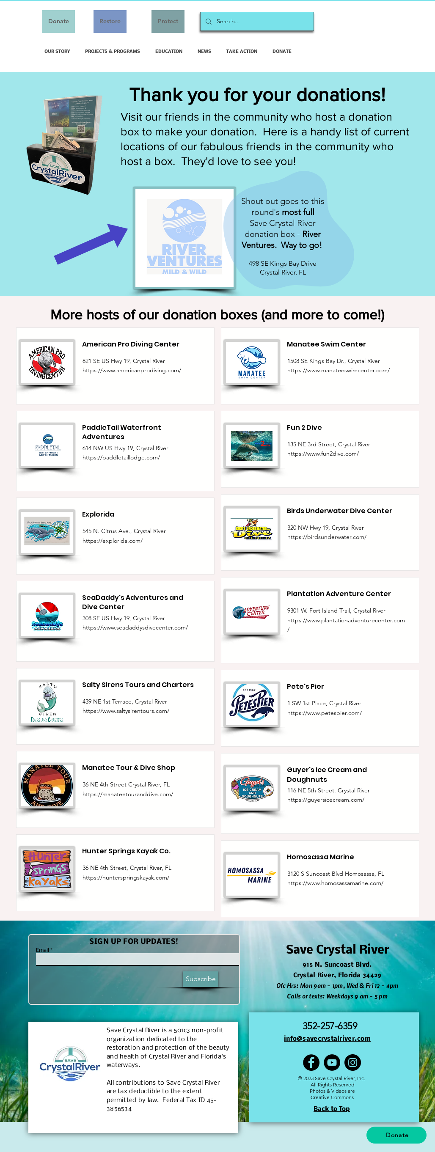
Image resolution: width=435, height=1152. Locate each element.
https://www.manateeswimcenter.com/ (338, 370)
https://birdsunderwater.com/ (326, 537)
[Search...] (256, 21)
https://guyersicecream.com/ (325, 799)
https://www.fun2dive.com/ (323, 453)
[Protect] (167, 21)
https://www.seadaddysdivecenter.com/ (135, 627)
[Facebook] (311, 1062)
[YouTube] (332, 1062)
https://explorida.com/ (113, 540)
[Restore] (110, 21)
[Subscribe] (200, 979)
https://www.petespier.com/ (324, 713)
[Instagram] (352, 1062)
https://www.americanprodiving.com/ (132, 370)
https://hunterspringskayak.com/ (126, 877)
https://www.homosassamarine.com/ (335, 883)
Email (42, 950)
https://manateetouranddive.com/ (128, 794)
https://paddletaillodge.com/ (121, 457)
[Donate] (58, 21)
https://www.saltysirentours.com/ (126, 711)
